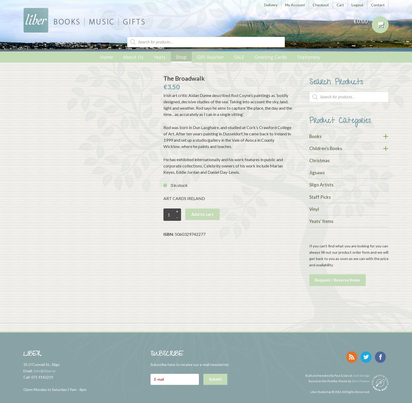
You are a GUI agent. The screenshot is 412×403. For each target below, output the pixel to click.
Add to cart (202, 214)
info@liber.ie (44, 369)
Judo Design (361, 372)
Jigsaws (317, 172)
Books (315, 136)
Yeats (160, 57)
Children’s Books (325, 148)
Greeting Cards (271, 57)
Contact (378, 5)
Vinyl (314, 209)
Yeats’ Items (321, 221)
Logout (357, 5)
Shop (181, 57)
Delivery (270, 5)
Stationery (308, 57)
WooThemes (361, 377)
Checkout (321, 5)
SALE (239, 57)
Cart (340, 5)
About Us (133, 57)
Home (106, 57)
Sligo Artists (321, 184)
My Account (295, 5)
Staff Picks (320, 197)
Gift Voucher (210, 57)
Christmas (319, 160)
